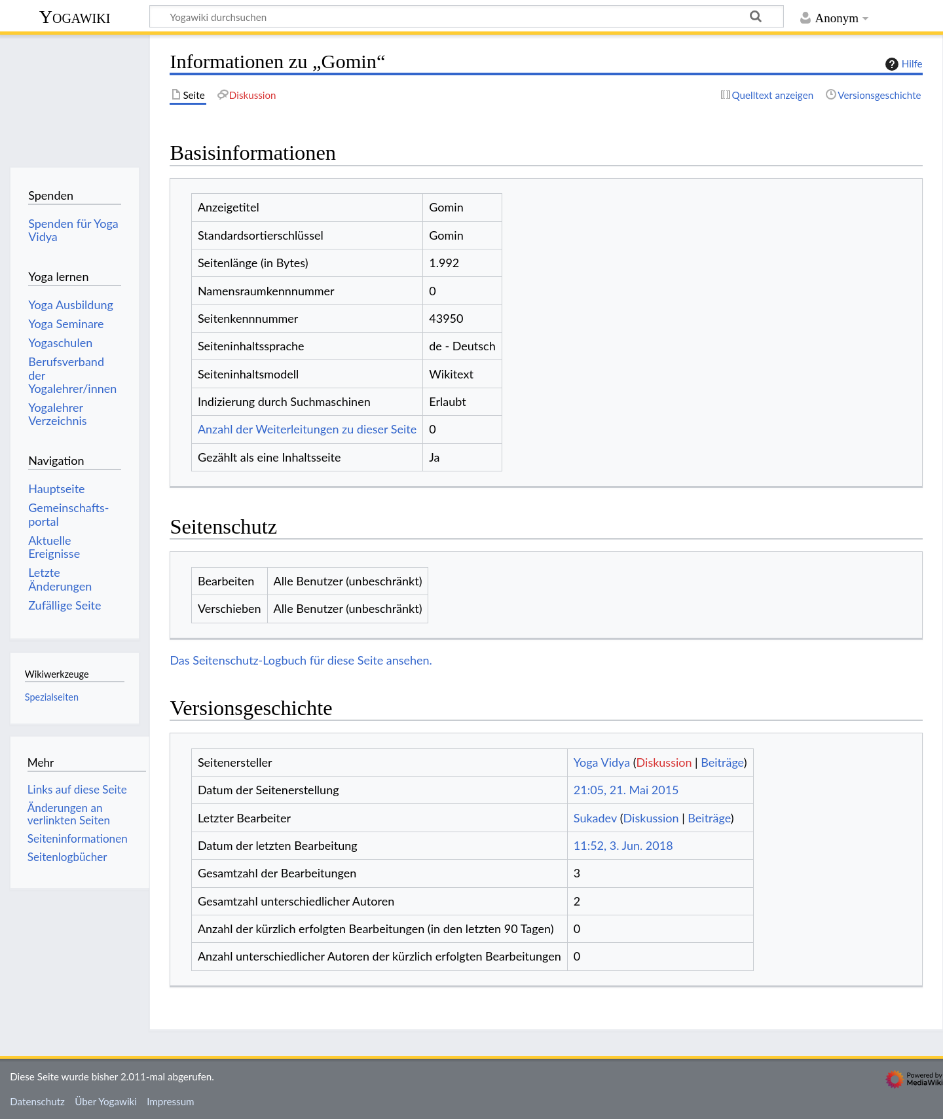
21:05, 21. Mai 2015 (626, 789)
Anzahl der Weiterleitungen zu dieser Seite (307, 429)
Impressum (170, 1101)
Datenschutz (37, 1101)
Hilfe (902, 64)
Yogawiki (75, 17)
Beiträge (722, 762)
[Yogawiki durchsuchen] (466, 16)
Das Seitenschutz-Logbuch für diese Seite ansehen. (301, 660)
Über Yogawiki (106, 1101)
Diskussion (664, 762)
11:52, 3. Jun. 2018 (623, 845)
